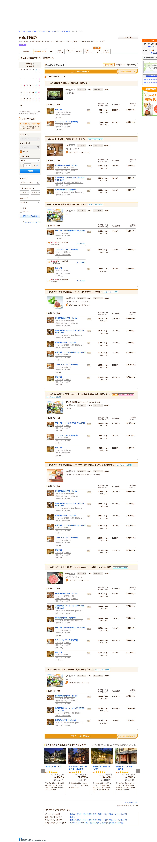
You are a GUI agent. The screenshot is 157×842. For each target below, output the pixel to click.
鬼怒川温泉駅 (94, 823)
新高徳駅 (120, 823)
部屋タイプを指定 (27, 182)
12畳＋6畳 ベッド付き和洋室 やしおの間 (70, 231)
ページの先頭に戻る (131, 802)
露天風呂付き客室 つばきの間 (65, 190)
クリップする (128, 37)
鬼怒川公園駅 (111, 823)
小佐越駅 (103, 823)
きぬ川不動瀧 (66, 31)
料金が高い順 (131, 65)
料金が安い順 (120, 65)
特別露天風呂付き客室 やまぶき (66, 165)
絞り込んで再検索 (30, 216)
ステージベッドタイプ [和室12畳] (66, 122)
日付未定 (24, 151)
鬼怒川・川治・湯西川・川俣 (42, 31)
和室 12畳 (58, 109)
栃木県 (29, 31)
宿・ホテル (22, 31)
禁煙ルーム (25, 212)
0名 (37, 165)
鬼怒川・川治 (56, 31)
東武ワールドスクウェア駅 (118, 814)
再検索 (30, 171)
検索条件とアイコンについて (32, 222)
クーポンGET (81, 243)
